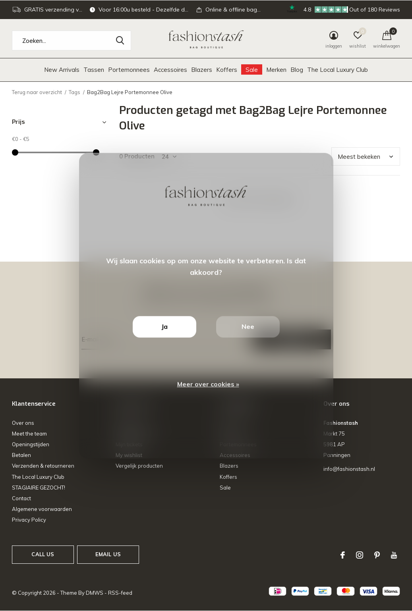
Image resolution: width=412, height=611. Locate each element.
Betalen (21, 455)
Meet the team (29, 433)
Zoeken (120, 40)
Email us (108, 554)
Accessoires (170, 69)
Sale (252, 69)
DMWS (94, 593)
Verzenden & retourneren (43, 466)
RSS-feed (120, 593)
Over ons (23, 423)
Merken (276, 69)
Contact (21, 498)
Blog (296, 69)
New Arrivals (61, 69)
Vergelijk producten (139, 466)
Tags (74, 92)
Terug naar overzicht (37, 92)
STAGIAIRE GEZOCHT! (38, 487)
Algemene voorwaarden (42, 509)
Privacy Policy (29, 520)
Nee (248, 326)
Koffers (226, 69)
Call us (42, 554)
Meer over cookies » (208, 384)
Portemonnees (129, 69)
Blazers (201, 69)
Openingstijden (30, 444)
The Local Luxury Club (337, 69)
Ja (164, 326)
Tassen (93, 69)
